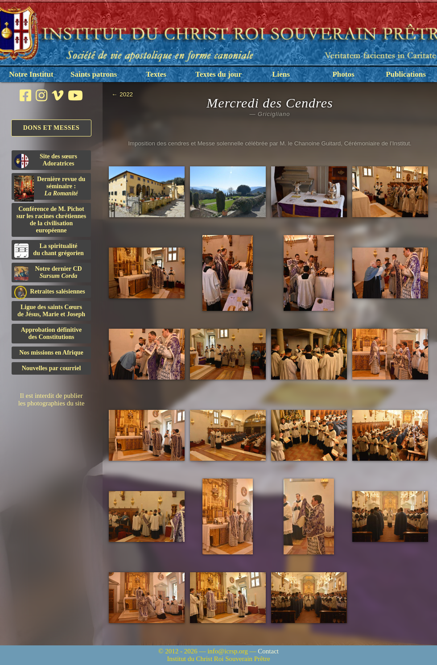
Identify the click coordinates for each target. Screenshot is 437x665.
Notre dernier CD (48, 273)
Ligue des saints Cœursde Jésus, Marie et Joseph (51, 311)
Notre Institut (31, 74)
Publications (406, 74)
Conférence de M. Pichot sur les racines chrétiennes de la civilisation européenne (51, 220)
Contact (268, 651)
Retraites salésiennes (49, 292)
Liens (281, 74)
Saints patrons (93, 74)
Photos (343, 74)
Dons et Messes (51, 127)
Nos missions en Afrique (51, 352)
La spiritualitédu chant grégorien (49, 250)
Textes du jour (218, 74)
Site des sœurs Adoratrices (45, 160)
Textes (156, 74)
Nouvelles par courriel (51, 368)
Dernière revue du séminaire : (49, 188)
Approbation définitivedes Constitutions (51, 333)
